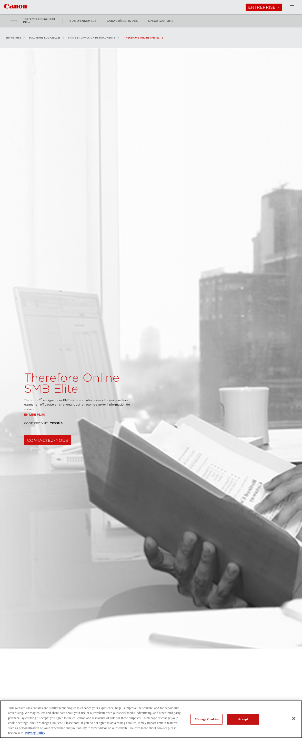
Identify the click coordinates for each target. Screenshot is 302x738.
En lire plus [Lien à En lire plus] (34, 427)
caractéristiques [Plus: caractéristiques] (122, 21)
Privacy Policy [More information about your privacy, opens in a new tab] (35, 733)
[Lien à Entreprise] (15, 5)
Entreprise (262, 7)
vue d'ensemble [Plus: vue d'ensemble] (82, 21)
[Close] (293, 718)
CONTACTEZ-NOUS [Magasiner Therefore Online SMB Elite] (47, 453)
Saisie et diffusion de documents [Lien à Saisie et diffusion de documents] (91, 37)
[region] (151, 719)
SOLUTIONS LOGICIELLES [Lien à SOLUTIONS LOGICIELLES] (45, 37)
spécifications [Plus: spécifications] (160, 21)
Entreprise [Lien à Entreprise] (13, 37)
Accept (243, 719)
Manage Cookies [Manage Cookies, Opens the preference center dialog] (207, 719)
